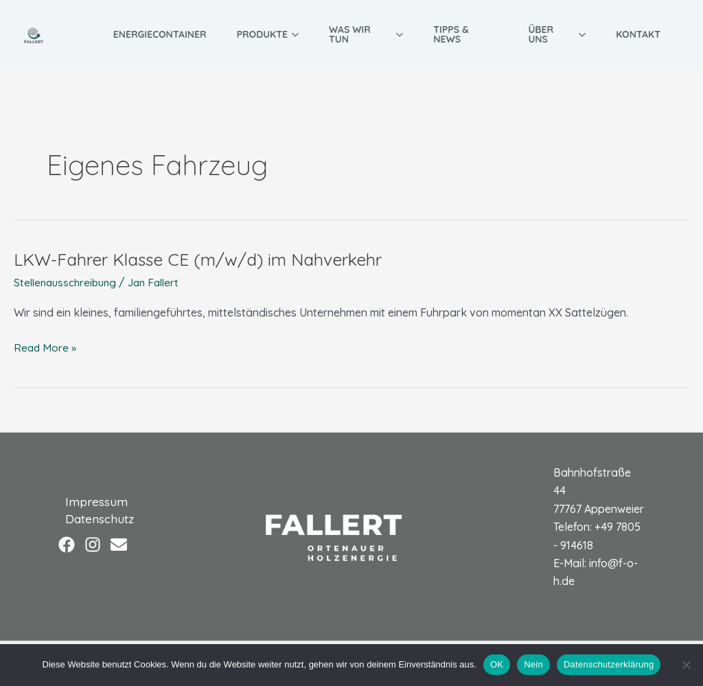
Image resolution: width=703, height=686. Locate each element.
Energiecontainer (160, 34)
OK (496, 664)
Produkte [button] (268, 34)
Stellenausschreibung (68, 282)
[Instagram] (92, 545)
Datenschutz (93, 519)
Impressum (90, 500)
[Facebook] (66, 545)
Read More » (46, 347)
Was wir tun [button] (366, 34)
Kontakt (638, 34)
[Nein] (686, 665)
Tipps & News (451, 34)
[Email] (119, 545)
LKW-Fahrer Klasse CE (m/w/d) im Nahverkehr (207, 259)
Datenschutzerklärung (609, 664)
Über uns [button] (557, 34)
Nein (533, 664)
